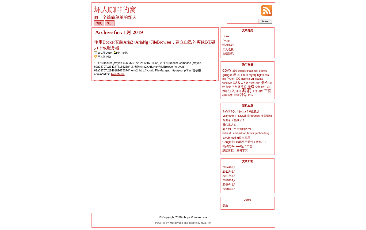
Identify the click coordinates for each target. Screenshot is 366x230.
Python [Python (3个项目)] (231, 78)
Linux (225, 36)
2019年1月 (229, 184)
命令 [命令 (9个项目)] (265, 83)
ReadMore (118, 74)
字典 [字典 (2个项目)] (234, 86)
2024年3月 (229, 167)
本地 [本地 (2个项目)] (225, 91)
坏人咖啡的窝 (115, 9)
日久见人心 (229, 124)
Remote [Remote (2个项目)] (245, 78)
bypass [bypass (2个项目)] (242, 70)
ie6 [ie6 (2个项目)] (238, 75)
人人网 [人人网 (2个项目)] (244, 83)
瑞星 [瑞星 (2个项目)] (260, 91)
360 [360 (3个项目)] (234, 70)
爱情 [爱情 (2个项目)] (254, 91)
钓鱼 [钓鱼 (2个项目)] (250, 95)
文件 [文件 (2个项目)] (263, 86)
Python (226, 40)
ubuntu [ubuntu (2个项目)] (259, 78)
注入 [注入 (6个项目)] (231, 91)
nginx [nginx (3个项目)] (260, 75)
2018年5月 (229, 189)
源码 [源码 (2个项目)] (238, 91)
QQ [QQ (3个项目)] (238, 78)
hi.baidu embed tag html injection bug (245, 133)
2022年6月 (229, 171)
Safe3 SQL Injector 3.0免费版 (240, 111)
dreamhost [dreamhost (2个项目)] (252, 70)
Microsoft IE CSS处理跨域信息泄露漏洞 (247, 116)
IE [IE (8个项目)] (234, 75)
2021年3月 (229, 176)
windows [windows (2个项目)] (227, 83)
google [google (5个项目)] (227, 75)
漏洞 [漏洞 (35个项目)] (247, 90)
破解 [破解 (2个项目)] (225, 95)
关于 (109, 23)
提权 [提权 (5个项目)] (251, 86)
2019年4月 (229, 180)
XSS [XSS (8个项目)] (236, 83)
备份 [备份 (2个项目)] (228, 86)
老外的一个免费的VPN (236, 129)
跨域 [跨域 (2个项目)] (237, 95)
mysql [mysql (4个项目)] (252, 75)
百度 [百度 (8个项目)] (267, 91)
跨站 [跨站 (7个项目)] (243, 95)
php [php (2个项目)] (267, 75)
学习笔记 (122, 52)
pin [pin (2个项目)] (224, 78)
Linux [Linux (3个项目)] (244, 75)
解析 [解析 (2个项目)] (230, 95)
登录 (225, 205)
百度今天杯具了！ (233, 120)
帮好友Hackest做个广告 (237, 146)
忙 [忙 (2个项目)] (245, 86)
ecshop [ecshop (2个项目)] (263, 70)
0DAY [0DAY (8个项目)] (227, 70)
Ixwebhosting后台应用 (236, 137)
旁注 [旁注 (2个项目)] (269, 86)
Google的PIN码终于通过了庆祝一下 (244, 142)
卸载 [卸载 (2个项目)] (252, 83)
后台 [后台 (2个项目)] (257, 83)
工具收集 (228, 49)
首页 (99, 23)
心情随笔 (228, 53)
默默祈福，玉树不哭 (235, 150)
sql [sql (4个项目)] (252, 78)
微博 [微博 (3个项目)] (240, 86)
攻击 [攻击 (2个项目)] (257, 86)
